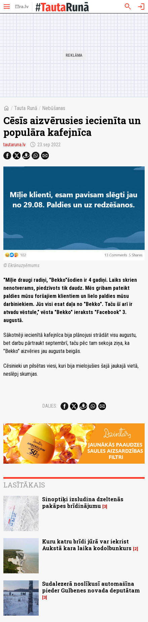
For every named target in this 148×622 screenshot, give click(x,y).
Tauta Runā (25, 108)
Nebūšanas (53, 108)
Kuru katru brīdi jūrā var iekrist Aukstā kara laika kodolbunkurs (87, 544)
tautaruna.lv (14, 144)
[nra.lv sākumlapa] (22, 7)
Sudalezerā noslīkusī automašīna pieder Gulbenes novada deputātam (91, 586)
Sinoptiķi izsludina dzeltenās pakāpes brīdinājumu (82, 502)
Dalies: (49, 406)
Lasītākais (24, 484)
